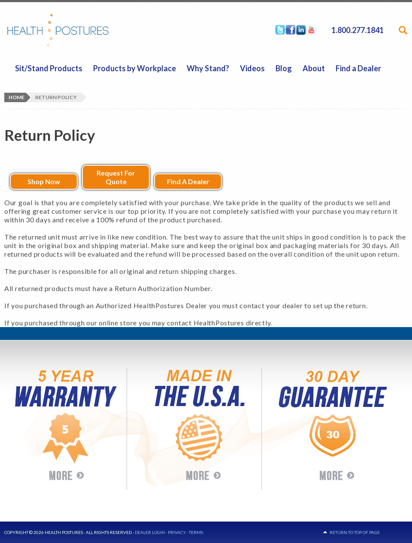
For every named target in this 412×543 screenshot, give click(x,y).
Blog (284, 68)
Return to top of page (355, 532)
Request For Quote (116, 177)
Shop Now (43, 181)
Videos (252, 68)
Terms (196, 532)
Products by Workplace (134, 68)
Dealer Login (150, 532)
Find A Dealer (188, 181)
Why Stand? (208, 68)
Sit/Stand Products (48, 68)
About (314, 68)
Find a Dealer (358, 68)
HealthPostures (74, 30)
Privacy (177, 532)
